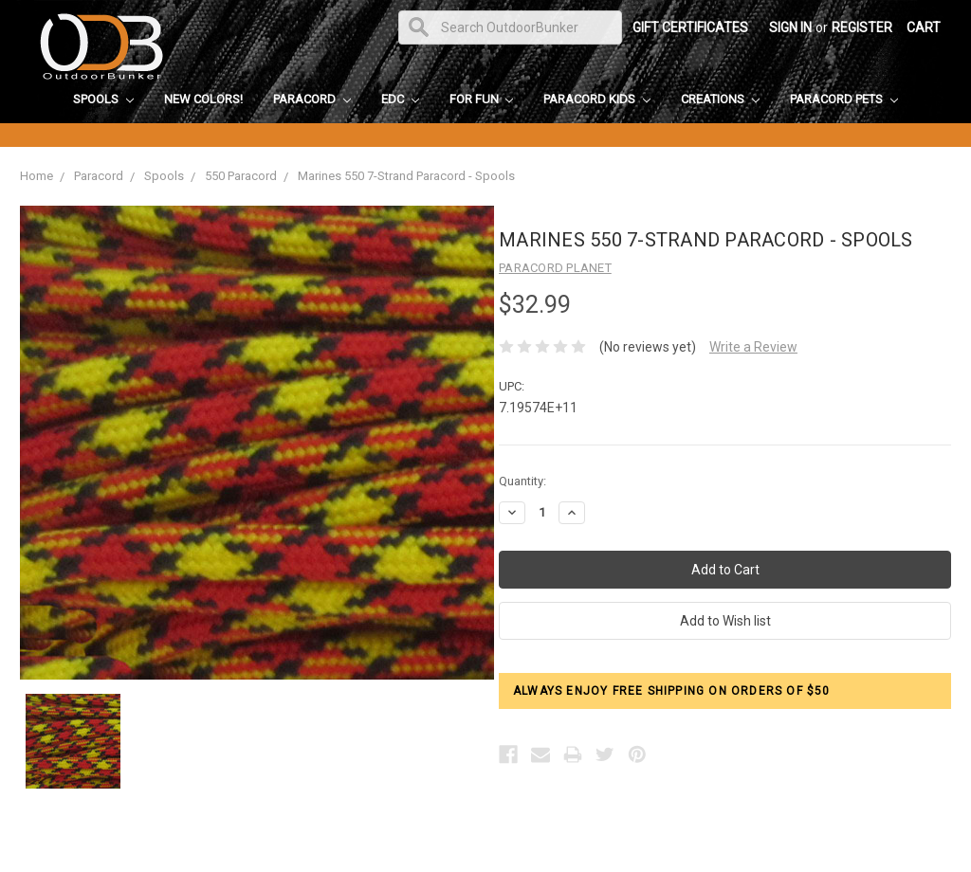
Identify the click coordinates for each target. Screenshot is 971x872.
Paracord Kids (596, 99)
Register (862, 27)
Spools (103, 99)
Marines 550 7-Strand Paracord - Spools (406, 176)
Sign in (790, 27)
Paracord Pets (844, 99)
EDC (400, 99)
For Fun (481, 99)
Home (36, 176)
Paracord (312, 99)
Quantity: (522, 481)
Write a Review (753, 346)
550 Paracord (241, 176)
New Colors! (203, 99)
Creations (720, 99)
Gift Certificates (690, 27)
